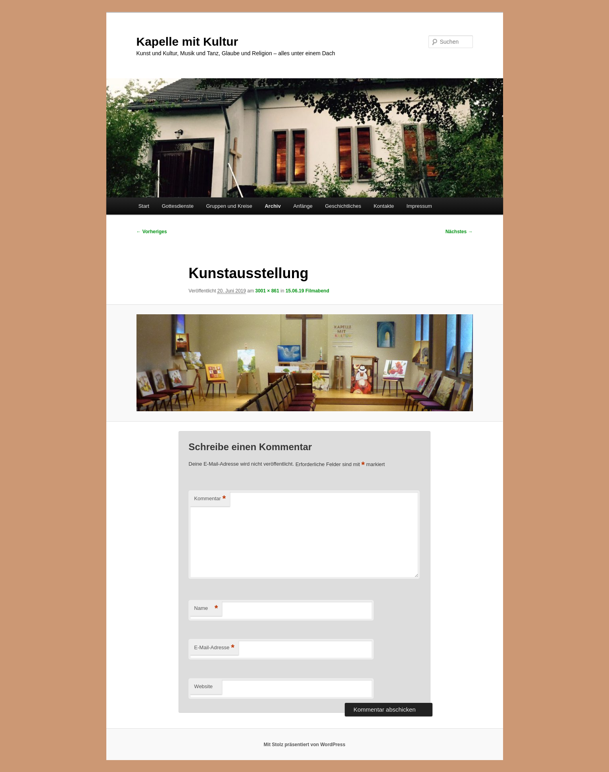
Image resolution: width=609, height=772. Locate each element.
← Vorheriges (151, 231)
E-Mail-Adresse (214, 648)
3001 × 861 (267, 291)
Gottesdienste (178, 206)
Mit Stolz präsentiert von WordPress (305, 744)
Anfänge (302, 206)
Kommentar (210, 499)
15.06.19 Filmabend (307, 291)
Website (203, 686)
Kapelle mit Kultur (187, 41)
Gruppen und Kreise (229, 206)
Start (143, 206)
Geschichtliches (343, 206)
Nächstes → (459, 231)
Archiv (272, 206)
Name (206, 608)
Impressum (419, 206)
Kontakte (384, 206)
